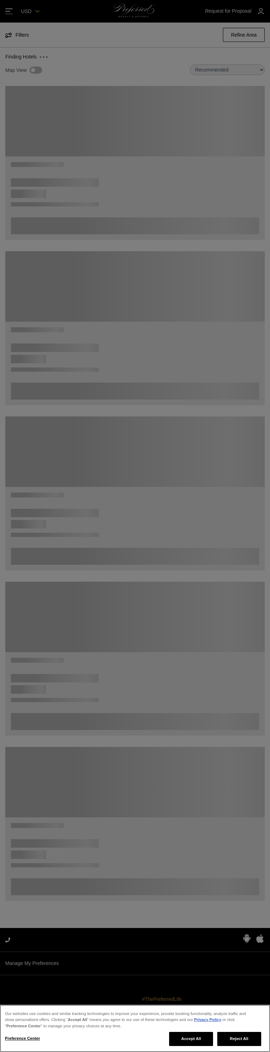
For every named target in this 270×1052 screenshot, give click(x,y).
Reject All (239, 1038)
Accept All (191, 1038)
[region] (135, 1028)
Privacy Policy (207, 1019)
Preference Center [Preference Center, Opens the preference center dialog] (22, 1038)
